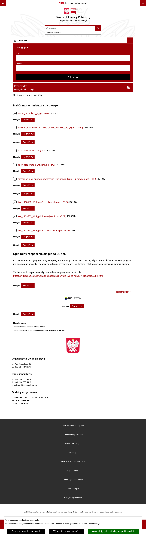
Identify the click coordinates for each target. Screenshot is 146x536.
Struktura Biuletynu (73, 443)
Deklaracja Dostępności (73, 480)
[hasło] (73, 68)
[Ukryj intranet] (130, 40)
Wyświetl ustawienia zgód (66, 531)
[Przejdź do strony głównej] (73, 15)
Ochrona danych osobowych (26, 531)
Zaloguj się (73, 77)
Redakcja (73, 452)
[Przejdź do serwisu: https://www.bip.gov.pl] (73, 3)
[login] (73, 58)
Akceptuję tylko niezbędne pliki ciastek (113, 531)
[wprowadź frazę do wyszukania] (70, 28)
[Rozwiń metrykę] (27, 120)
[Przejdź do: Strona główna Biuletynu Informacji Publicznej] (13, 95)
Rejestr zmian (73, 471)
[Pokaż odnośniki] (3, 3)
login (18, 53)
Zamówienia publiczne (73, 434)
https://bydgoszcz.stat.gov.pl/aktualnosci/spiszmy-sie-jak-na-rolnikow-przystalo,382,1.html (58, 276)
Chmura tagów (73, 489)
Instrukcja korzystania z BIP (73, 462)
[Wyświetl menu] (143, 3)
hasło (19, 63)
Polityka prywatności (73, 498)
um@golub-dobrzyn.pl (27, 385)
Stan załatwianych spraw (73, 425)
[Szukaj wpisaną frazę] (98, 28)
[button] (73, 301)
